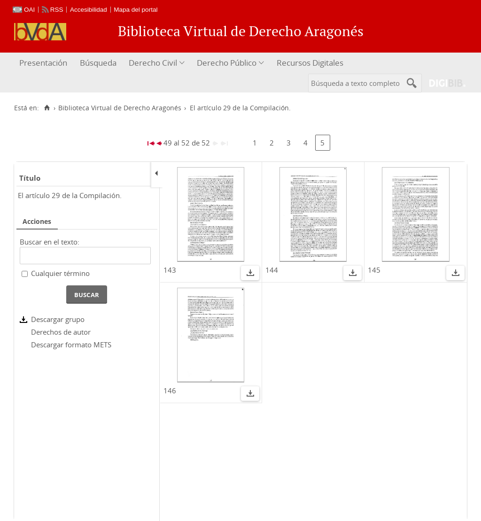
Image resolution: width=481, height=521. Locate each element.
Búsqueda (98, 62)
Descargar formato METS (71, 344)
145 (374, 270)
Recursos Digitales (310, 62)
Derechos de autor (61, 332)
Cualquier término (60, 273)
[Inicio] (47, 108)
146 (169, 390)
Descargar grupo (58, 319)
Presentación (43, 62)
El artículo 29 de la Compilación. (70, 195)
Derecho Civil (153, 62)
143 (169, 270)
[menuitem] (44, 63)
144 (271, 270)
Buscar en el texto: (49, 241)
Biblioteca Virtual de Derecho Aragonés (119, 108)
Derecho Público (226, 62)
